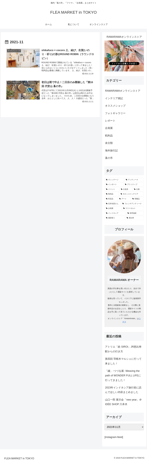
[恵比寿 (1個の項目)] (134, 218)
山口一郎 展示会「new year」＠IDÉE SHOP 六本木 (123, 402)
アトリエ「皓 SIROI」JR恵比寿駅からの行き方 (123, 349)
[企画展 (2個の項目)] (113, 208)
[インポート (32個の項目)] (114, 184)
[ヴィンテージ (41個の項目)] (114, 180)
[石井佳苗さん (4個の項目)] (112, 204)
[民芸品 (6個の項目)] (111, 199)
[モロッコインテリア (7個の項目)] (131, 194)
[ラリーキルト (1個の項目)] (133, 208)
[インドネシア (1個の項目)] (115, 213)
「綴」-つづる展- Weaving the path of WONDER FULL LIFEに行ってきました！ (123, 376)
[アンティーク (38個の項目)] (134, 180)
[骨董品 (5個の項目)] (137, 199)
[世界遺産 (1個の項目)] (135, 213)
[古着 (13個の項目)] (138, 189)
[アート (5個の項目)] (124, 199)
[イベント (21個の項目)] (112, 189)
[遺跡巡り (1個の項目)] (115, 218)
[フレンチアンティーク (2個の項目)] (132, 204)
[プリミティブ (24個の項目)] (134, 184)
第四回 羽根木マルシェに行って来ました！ (123, 361)
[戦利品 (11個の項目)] (112, 194)
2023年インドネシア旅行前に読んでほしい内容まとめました (123, 390)
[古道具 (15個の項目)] (126, 189)
